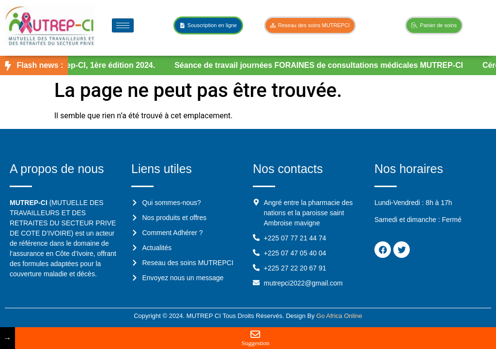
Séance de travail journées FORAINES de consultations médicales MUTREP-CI (321, 65)
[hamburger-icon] (123, 25)
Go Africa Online (339, 315)
